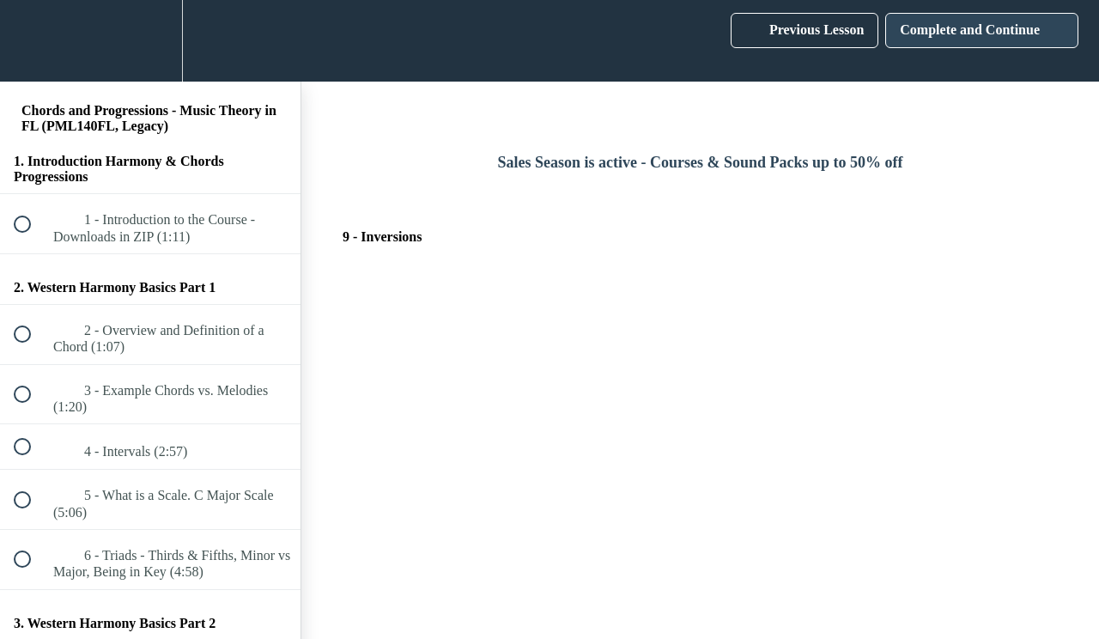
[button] (32, 41)
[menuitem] (150, 41)
